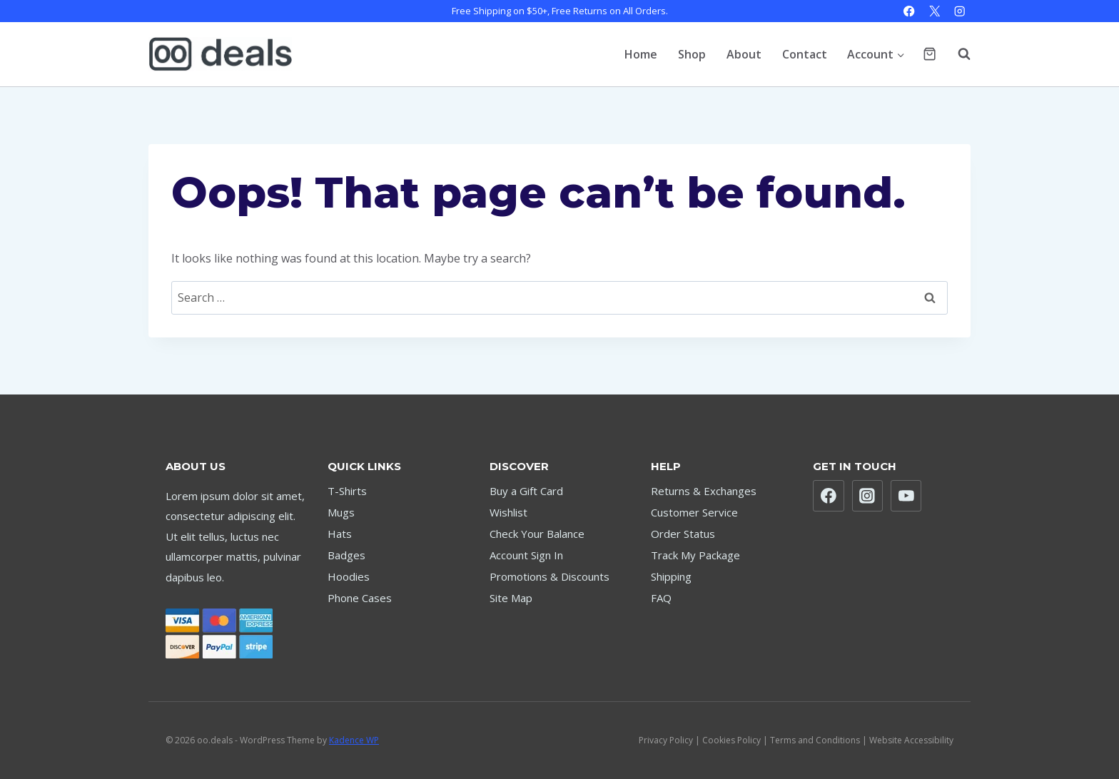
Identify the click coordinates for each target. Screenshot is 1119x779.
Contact (804, 54)
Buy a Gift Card (526, 491)
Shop (692, 54)
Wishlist (508, 512)
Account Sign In (526, 555)
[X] (934, 11)
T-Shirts (347, 491)
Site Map (511, 598)
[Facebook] (909, 11)
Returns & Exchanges (703, 491)
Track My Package (695, 555)
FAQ (661, 598)
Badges (346, 555)
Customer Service (694, 512)
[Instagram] (959, 11)
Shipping (671, 576)
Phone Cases (360, 598)
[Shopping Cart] (929, 54)
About (743, 54)
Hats (340, 533)
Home (640, 54)
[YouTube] (906, 495)
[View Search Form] (957, 54)
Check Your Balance (537, 533)
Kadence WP (354, 740)
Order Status (683, 533)
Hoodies (349, 576)
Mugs (341, 512)
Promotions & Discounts (549, 576)
